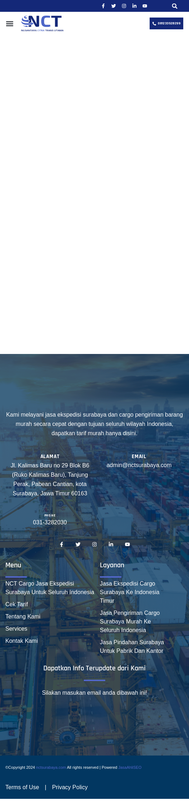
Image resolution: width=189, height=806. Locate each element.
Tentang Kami (22, 616)
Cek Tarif (16, 604)
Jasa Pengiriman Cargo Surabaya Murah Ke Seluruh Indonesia (130, 621)
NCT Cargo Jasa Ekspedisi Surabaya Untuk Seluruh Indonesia (49, 588)
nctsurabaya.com (51, 767)
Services (16, 629)
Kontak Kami (21, 641)
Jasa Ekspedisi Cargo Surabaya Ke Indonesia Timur (129, 592)
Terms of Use (22, 787)
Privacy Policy (70, 787)
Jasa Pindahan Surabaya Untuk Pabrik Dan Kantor (132, 646)
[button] (175, 6)
